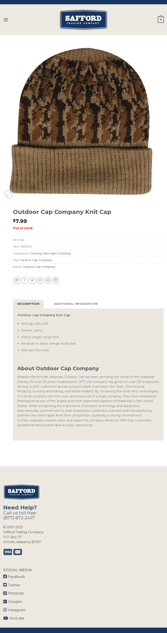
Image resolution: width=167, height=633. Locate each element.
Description (28, 303)
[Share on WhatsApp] (16, 280)
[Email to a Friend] (40, 280)
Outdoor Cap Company (35, 260)
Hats (46, 253)
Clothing (35, 253)
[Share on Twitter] (32, 280)
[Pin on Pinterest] (48, 280)
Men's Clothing (60, 253)
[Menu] (5, 19)
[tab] (28, 304)
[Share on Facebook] (24, 280)
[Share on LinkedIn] (55, 280)
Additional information (76, 303)
